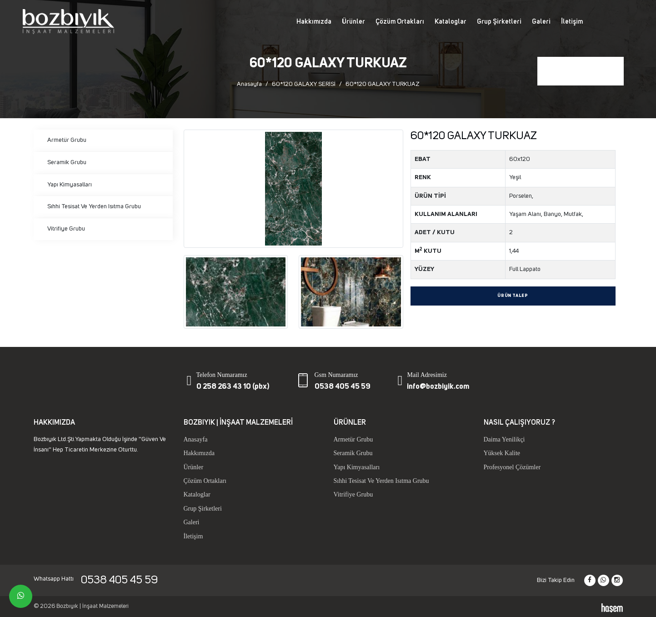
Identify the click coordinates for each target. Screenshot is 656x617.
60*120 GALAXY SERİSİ (304, 84)
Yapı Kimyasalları (69, 184)
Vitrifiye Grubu (66, 229)
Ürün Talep (512, 296)
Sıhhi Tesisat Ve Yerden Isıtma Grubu (94, 206)
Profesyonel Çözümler (512, 467)
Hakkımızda (313, 21)
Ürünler (353, 21)
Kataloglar (450, 21)
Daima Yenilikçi (504, 439)
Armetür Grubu (66, 140)
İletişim (572, 21)
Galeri (541, 21)
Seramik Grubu (66, 162)
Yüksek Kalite (502, 453)
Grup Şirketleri (499, 21)
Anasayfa (249, 84)
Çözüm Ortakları (400, 21)
